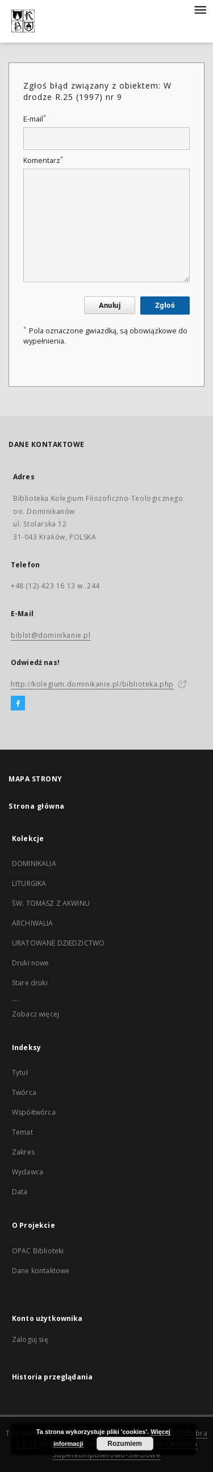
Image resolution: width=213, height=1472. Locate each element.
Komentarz (43, 160)
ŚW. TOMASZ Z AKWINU (51, 903)
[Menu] (200, 9)
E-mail (34, 119)
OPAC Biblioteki (38, 1251)
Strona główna (37, 806)
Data (20, 1192)
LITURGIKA (29, 883)
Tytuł (20, 1072)
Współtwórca (34, 1112)
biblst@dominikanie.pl (51, 635)
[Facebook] (18, 704)
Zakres (23, 1152)
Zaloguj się (30, 1339)
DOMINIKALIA (34, 863)
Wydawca (27, 1172)
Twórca (24, 1092)
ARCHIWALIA (32, 923)
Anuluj (109, 305)
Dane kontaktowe (40, 1271)
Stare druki (30, 983)
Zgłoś (165, 305)
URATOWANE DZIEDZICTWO (58, 943)
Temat (22, 1132)
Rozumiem (124, 1444)
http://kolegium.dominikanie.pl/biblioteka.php (92, 684)
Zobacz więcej (35, 1014)
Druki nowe (30, 963)
